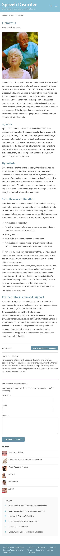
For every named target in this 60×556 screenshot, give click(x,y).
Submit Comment (13, 439)
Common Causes (16, 15)
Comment (6, 415)
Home (4, 15)
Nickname (6, 395)
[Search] (51, 6)
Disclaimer (41, 547)
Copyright (40, 550)
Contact (32, 553)
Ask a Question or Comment (44, 348)
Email (4, 405)
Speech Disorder (19, 4)
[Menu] (56, 6)
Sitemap (50, 550)
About (31, 547)
